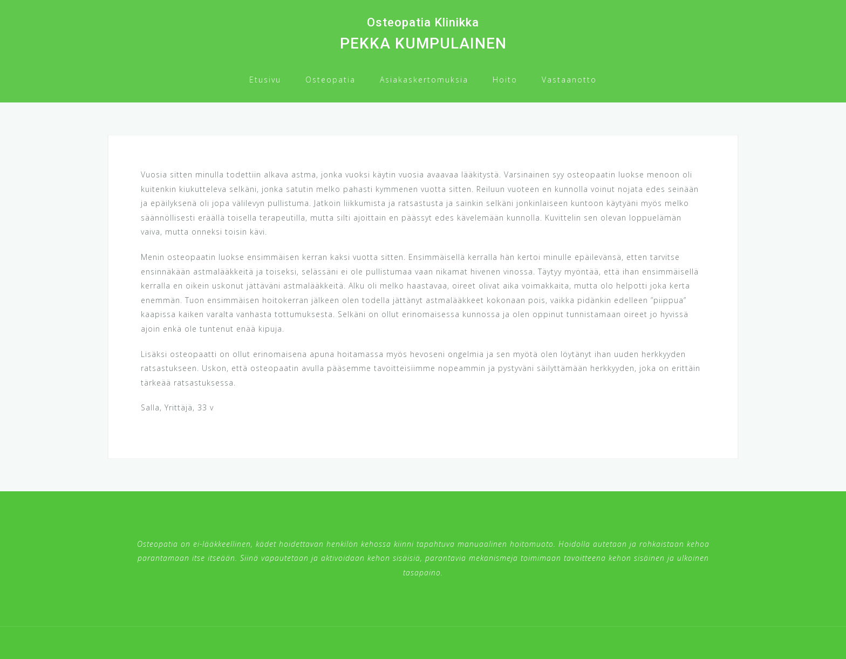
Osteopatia (330, 79)
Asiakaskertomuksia (424, 79)
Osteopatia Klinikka (423, 22)
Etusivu (265, 79)
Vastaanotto (569, 79)
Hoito (505, 79)
